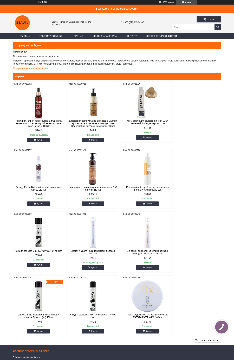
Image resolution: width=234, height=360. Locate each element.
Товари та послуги (50, 36)
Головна (25, 36)
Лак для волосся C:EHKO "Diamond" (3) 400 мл (143, 254)
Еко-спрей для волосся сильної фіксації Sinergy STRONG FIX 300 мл (38, 254)
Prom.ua (132, 351)
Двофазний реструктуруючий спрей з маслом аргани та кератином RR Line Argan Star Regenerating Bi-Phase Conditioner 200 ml (91, 125)
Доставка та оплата (105, 36)
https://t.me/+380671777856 (136, 321)
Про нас (78, 36)
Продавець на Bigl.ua (117, 354)
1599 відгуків (168, 2)
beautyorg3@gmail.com (134, 317)
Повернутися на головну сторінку (30, 68)
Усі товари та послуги (206, 279)
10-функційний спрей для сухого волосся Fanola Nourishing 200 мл (90, 191)
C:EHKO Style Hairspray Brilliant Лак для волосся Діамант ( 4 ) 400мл (90, 254)
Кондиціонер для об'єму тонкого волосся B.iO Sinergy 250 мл (37, 191)
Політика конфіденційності (133, 357)
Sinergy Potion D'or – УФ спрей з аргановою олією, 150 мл (196, 122)
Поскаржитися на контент (108, 357)
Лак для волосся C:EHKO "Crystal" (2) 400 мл (143, 191)
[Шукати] (217, 27)
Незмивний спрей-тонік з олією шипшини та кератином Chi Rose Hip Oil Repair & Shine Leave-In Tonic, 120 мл (38, 123)
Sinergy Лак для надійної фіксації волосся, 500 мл (196, 191)
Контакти (131, 36)
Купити (39, 140)
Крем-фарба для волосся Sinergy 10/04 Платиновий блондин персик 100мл (143, 122)
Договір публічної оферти (161, 36)
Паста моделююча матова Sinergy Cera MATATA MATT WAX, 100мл (196, 254)
